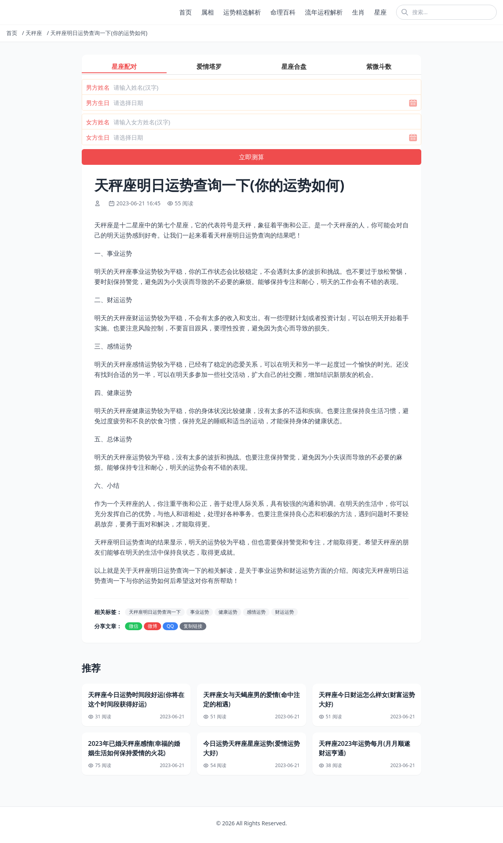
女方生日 (98, 137)
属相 (207, 12)
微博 (152, 626)
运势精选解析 (242, 12)
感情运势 (256, 612)
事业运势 (199, 612)
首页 (185, 12)
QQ (170, 626)
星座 (380, 12)
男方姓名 (98, 87)
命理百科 (283, 12)
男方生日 (98, 103)
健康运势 (227, 612)
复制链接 (193, 626)
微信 (133, 626)
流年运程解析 (324, 12)
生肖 (358, 12)
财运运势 (284, 612)
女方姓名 (98, 122)
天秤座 (34, 33)
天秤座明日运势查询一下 (155, 612)
